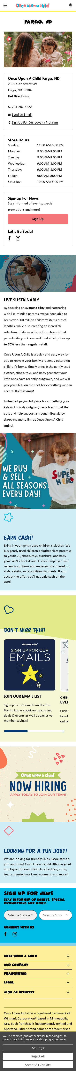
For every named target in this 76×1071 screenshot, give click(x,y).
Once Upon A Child (20, 956)
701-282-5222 (22, 107)
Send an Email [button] (22, 115)
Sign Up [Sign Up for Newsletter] (38, 219)
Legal (9, 982)
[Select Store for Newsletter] (55, 915)
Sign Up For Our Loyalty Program (35, 123)
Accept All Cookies (38, 1065)
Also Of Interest (19, 992)
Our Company (16, 965)
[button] (5, 5)
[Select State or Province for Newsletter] (20, 915)
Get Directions (18, 96)
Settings (38, 1048)
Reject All (38, 1056)
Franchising (15, 974)
